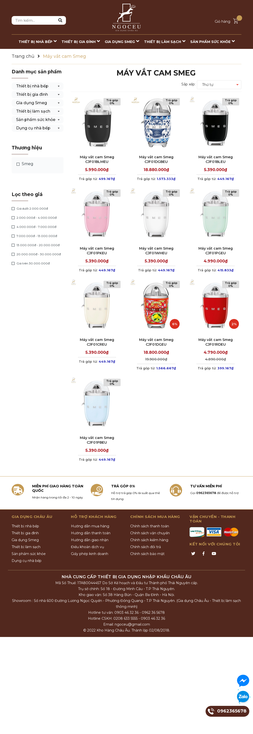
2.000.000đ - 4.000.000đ (34, 217)
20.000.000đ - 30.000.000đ (36, 254)
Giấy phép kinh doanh (89, 554)
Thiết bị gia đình (32, 94)
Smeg (25, 163)
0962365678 (206, 493)
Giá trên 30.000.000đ (31, 263)
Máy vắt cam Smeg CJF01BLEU (215, 159)
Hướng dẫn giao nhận (89, 540)
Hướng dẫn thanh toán (90, 533)
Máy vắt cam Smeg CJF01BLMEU (97, 159)
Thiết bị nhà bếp (32, 86)
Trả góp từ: (97, 179)
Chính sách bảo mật (147, 554)
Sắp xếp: (188, 84)
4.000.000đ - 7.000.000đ (34, 226)
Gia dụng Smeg (31, 102)
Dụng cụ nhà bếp (33, 128)
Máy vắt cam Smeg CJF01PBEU (97, 440)
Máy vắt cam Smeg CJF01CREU (97, 342)
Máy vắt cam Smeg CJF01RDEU (215, 342)
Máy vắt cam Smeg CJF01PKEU (97, 251)
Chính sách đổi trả (145, 547)
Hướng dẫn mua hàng (90, 526)
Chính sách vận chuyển (150, 533)
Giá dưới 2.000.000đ (30, 208)
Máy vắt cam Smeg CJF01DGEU (156, 342)
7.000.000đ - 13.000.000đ (34, 236)
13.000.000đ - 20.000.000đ (36, 245)
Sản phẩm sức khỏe (35, 119)
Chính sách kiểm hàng (149, 540)
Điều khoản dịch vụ (87, 547)
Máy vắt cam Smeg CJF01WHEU (156, 251)
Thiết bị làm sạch (33, 111)
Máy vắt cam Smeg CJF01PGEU (215, 251)
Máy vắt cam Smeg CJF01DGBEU (156, 159)
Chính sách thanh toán (149, 526)
